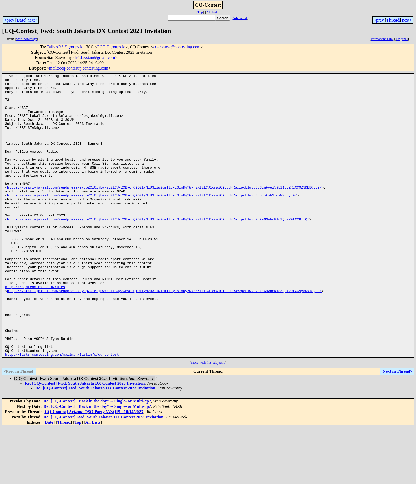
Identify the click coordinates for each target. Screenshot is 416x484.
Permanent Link (382, 39)
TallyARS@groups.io (65, 47)
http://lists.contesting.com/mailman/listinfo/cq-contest (62, 411)
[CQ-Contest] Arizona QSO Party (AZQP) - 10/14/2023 (93, 468)
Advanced (240, 18)
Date (21, 20)
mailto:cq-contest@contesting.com (78, 68)
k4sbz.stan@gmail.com (95, 57)
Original (402, 39)
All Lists (212, 12)
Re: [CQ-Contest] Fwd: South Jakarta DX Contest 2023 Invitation (85, 440)
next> (32, 20)
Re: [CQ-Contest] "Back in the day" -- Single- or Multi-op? (97, 457)
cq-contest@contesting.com (177, 47)
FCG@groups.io (111, 47)
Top (200, 12)
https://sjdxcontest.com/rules (35, 329)
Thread (393, 20)
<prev (9, 20)
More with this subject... (208, 419)
